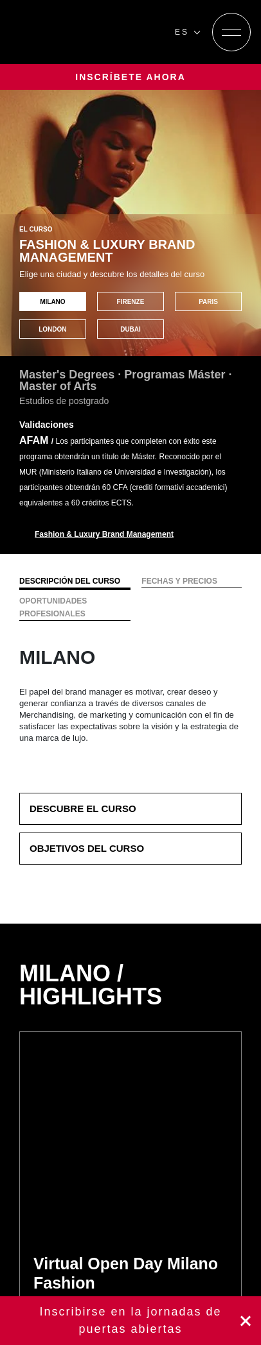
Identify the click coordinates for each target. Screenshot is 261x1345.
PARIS (208, 301)
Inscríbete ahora (131, 1320)
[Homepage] (87, 32)
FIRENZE (131, 301)
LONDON (52, 329)
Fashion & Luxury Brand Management (104, 534)
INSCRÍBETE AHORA (130, 77)
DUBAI (130, 329)
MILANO (52, 301)
